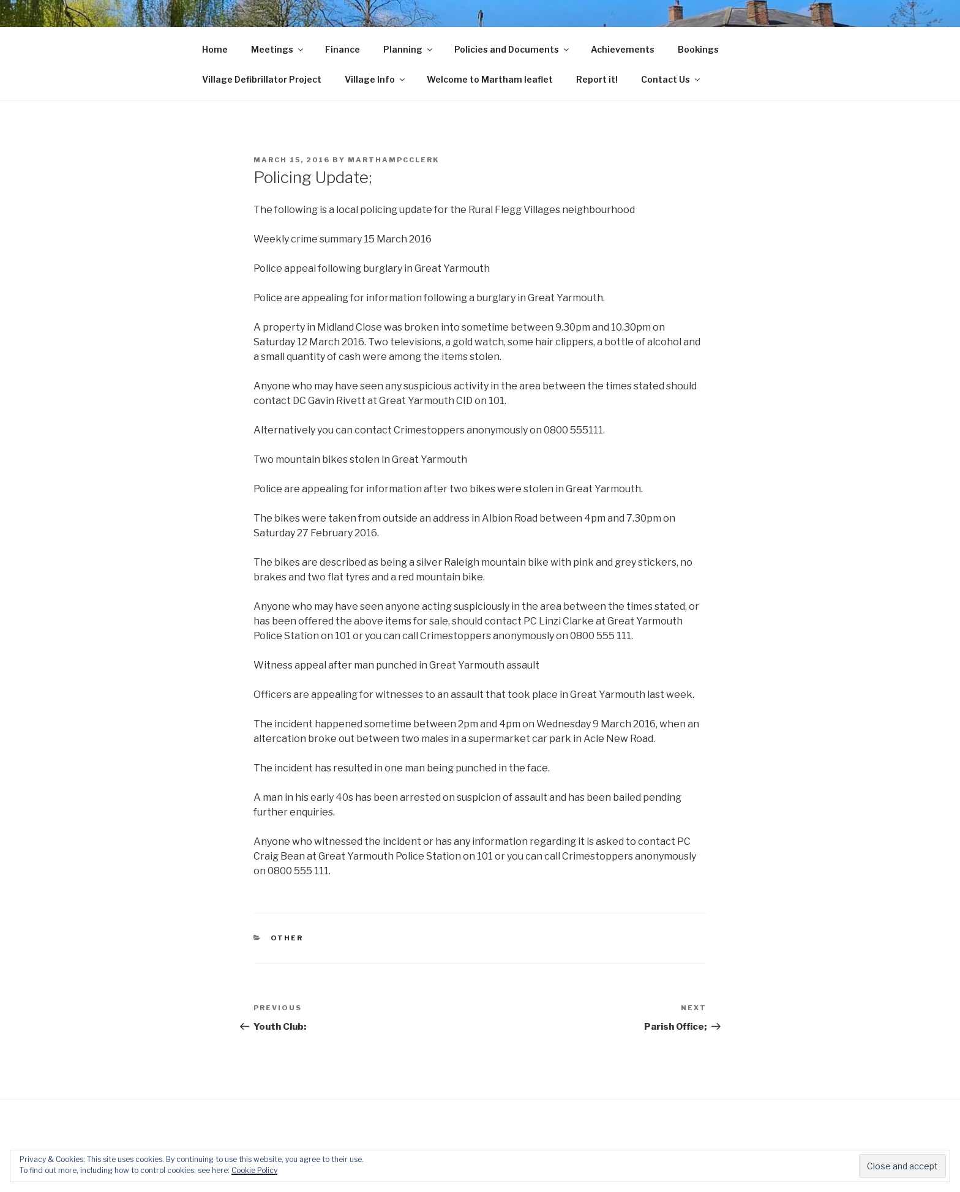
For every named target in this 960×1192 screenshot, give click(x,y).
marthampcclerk (393, 160)
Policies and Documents (512, 49)
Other (287, 938)
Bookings (698, 49)
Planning (408, 49)
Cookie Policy (254, 1170)
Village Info (376, 79)
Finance (342, 49)
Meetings (278, 49)
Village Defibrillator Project (261, 79)
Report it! (597, 79)
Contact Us (671, 79)
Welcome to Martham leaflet (490, 79)
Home (215, 49)
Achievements (622, 49)
